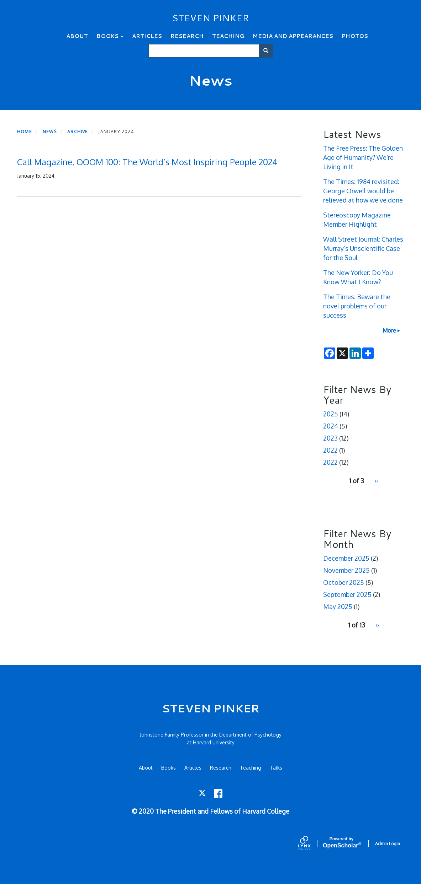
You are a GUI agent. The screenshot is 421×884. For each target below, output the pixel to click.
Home (24, 131)
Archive (77, 131)
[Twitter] (202, 793)
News (50, 131)
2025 (330, 414)
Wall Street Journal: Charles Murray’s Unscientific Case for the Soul (363, 248)
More (389, 330)
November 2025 (346, 570)
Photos (355, 36)
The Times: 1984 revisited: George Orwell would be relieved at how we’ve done (363, 191)
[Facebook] (218, 793)
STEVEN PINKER (210, 17)
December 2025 (346, 558)
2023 (330, 438)
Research (187, 36)
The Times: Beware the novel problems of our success (356, 306)
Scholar (341, 842)
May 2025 (337, 606)
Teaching (228, 36)
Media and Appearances (293, 36)
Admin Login (387, 843)
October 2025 (343, 582)
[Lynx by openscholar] (310, 843)
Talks (276, 768)
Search (268, 51)
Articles (147, 36)
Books (109, 36)
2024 (330, 426)
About (77, 36)
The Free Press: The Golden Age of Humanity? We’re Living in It (363, 157)
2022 (330, 450)
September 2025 (347, 594)
